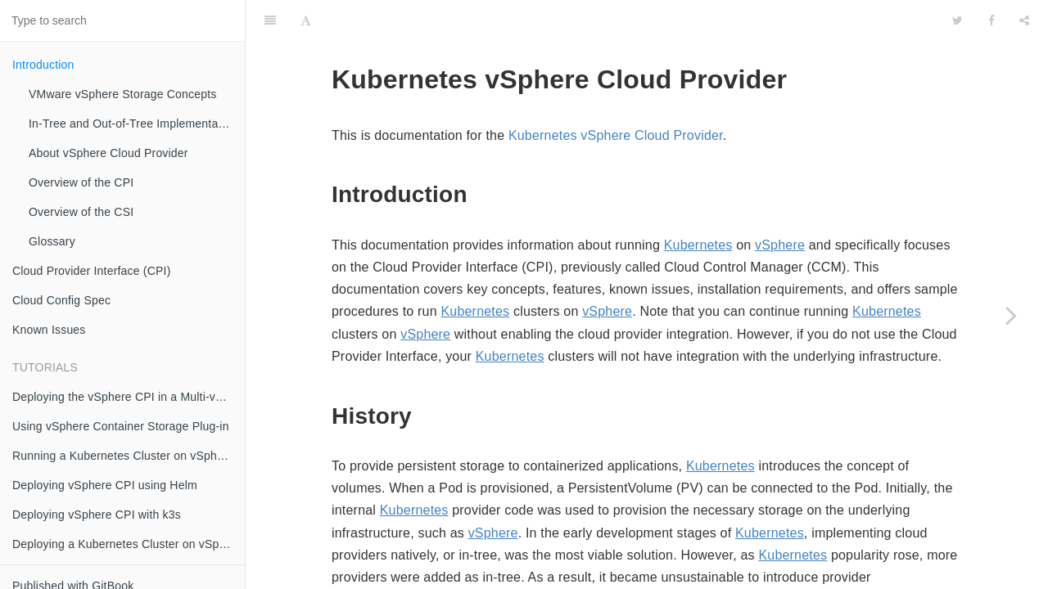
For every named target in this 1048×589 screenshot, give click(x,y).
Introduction (43, 64)
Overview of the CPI (81, 182)
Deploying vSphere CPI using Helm (104, 485)
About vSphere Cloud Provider (108, 153)
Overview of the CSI (81, 211)
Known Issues (49, 329)
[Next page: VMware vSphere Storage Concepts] (1011, 315)
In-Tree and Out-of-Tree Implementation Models (137, 123)
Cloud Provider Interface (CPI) (91, 270)
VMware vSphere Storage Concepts (123, 94)
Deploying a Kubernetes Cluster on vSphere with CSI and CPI (128, 544)
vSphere (780, 204)
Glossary (52, 241)
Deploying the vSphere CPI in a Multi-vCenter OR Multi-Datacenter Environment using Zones (128, 396)
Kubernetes (698, 204)
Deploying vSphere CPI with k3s (96, 514)
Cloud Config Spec (61, 300)
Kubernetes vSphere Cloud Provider (615, 94)
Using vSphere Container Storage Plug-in (120, 426)
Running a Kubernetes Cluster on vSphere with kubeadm (128, 455)
